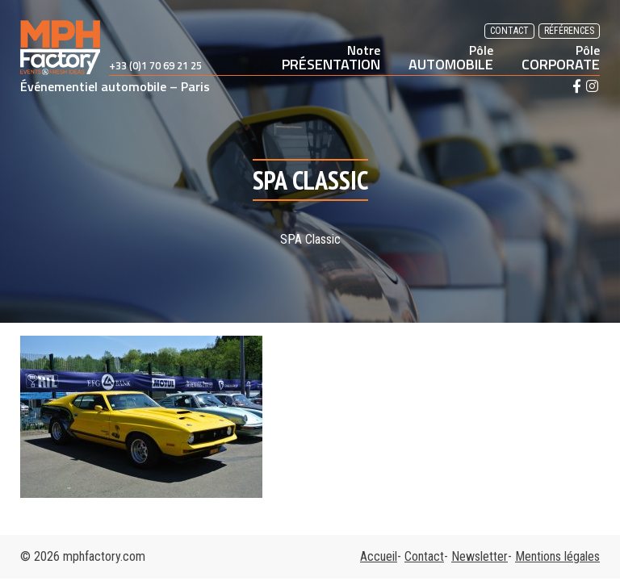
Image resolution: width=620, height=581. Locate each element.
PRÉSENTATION (331, 57)
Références (569, 30)
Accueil (378, 556)
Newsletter (479, 556)
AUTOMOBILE (450, 57)
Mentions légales (557, 556)
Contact (509, 30)
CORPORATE (561, 57)
